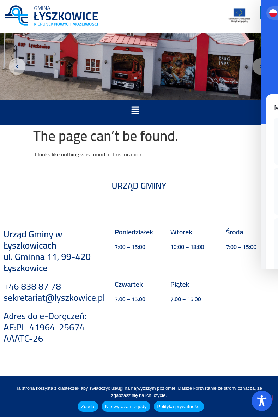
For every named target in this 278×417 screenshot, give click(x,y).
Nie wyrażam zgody (126, 406)
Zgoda (88, 406)
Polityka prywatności (179, 406)
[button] (135, 111)
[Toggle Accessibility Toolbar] (262, 401)
